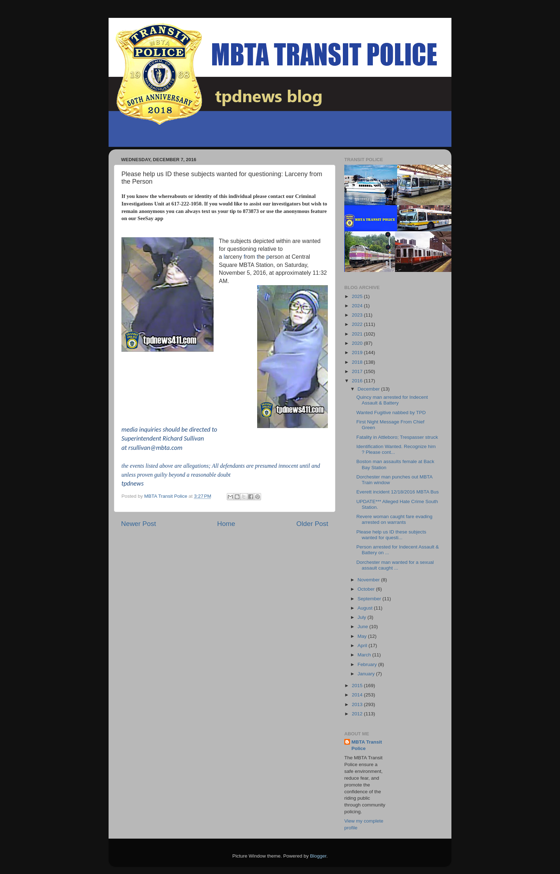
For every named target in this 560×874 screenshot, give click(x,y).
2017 (358, 371)
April (363, 645)
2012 (358, 713)
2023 (358, 315)
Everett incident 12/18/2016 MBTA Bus (397, 492)
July (363, 617)
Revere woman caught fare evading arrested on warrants (394, 519)
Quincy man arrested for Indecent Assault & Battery (392, 400)
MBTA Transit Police (366, 745)
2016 (358, 380)
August (366, 608)
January (367, 673)
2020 (358, 343)
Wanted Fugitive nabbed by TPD (391, 412)
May (363, 636)
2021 (358, 334)
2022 (358, 324)
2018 (358, 362)
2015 (358, 685)
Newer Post (138, 523)
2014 (358, 694)
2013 (358, 704)
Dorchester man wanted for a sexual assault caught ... (395, 565)
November (369, 579)
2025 (358, 296)
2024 (358, 305)
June (363, 626)
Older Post (312, 523)
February (368, 664)
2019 (358, 352)
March (365, 654)
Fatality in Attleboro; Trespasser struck (397, 437)
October (367, 589)
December (369, 389)
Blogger (318, 856)
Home (226, 523)
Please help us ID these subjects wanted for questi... (391, 534)
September (370, 598)
